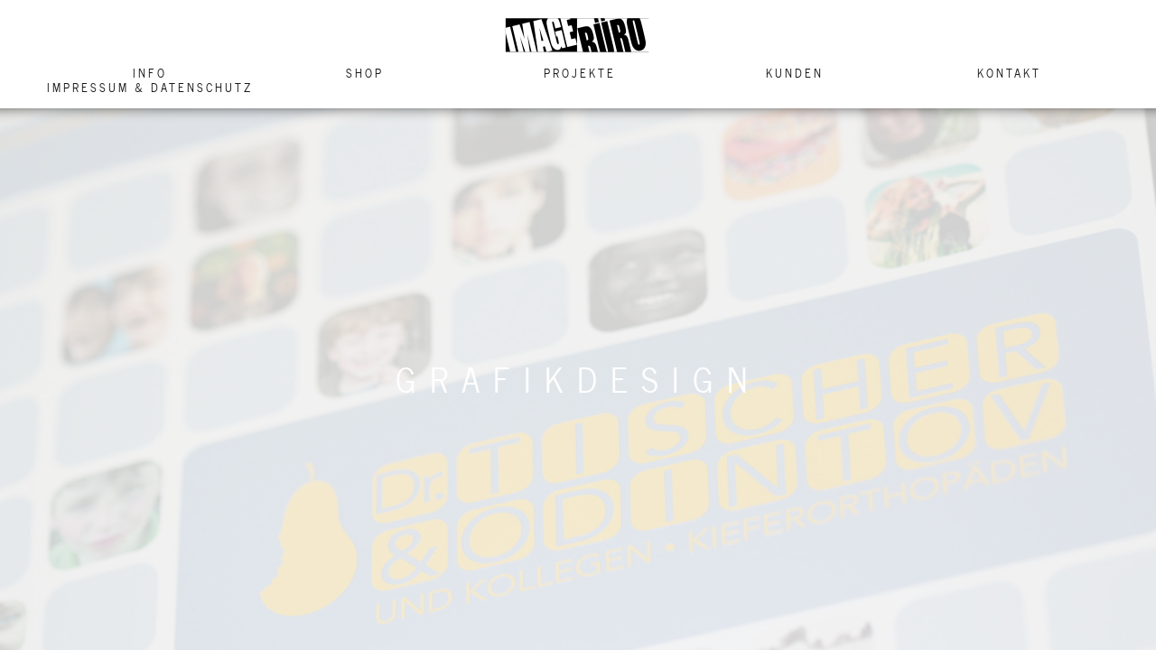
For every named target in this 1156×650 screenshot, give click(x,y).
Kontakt (1009, 73)
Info (150, 73)
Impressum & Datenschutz (150, 87)
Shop (365, 73)
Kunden (795, 73)
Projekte (580, 73)
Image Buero (578, 35)
